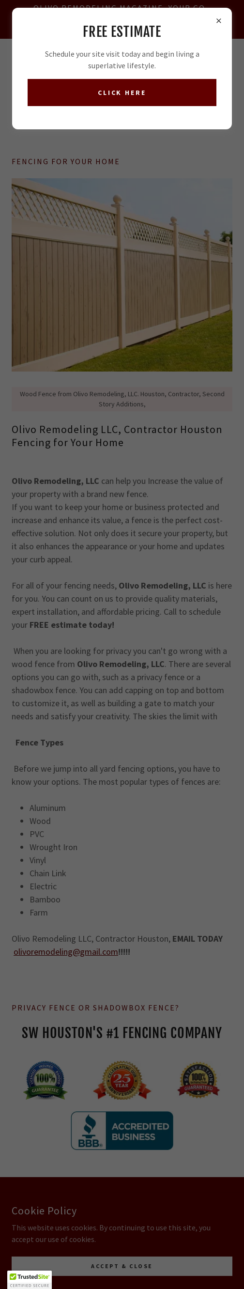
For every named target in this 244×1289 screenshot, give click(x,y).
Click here (122, 92)
